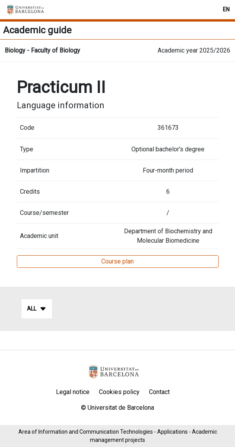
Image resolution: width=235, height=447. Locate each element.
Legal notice (73, 392)
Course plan (117, 261)
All (37, 309)
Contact (159, 392)
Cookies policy (119, 392)
